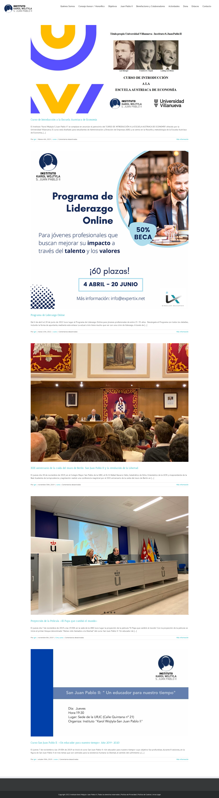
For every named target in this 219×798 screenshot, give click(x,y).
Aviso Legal (157, 794)
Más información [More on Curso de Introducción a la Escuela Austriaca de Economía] (182, 139)
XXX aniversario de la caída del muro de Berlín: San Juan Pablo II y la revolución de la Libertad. (85, 468)
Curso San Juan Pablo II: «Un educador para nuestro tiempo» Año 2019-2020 (75, 742)
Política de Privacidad (128, 794)
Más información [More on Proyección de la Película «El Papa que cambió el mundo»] (182, 637)
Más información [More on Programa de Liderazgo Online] (182, 332)
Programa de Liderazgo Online (48, 315)
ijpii (35, 139)
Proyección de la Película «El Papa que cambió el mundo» (64, 621)
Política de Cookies (144, 794)
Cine (57, 637)
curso (55, 139)
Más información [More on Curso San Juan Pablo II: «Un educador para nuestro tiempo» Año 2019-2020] (182, 759)
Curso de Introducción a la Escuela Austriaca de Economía (64, 119)
